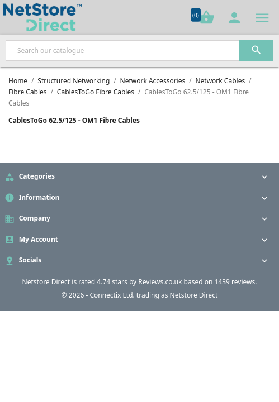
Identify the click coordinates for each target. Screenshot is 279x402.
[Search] (139, 50)
